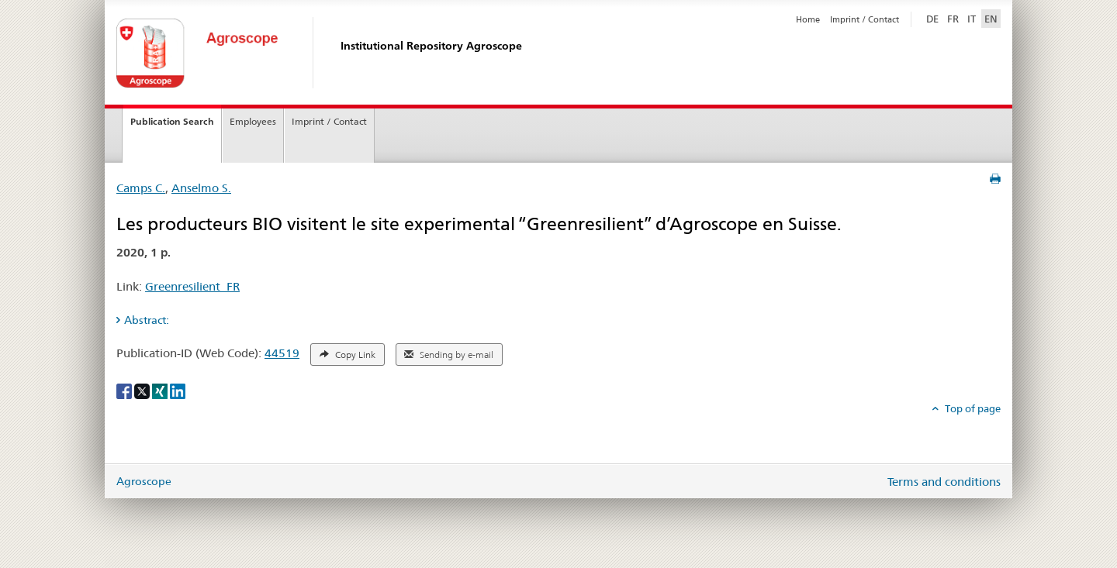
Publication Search (172, 121)
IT (971, 18)
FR (953, 18)
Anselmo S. (201, 188)
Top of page (971, 408)
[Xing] (161, 390)
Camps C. (140, 188)
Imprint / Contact (864, 19)
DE (934, 18)
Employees (253, 121)
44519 (282, 353)
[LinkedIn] (177, 390)
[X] (143, 390)
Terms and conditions (944, 481)
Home (808, 19)
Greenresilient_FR (192, 286)
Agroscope (143, 481)
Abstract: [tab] (146, 320)
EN (991, 18)
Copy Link (347, 354)
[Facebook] (125, 390)
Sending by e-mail (448, 354)
